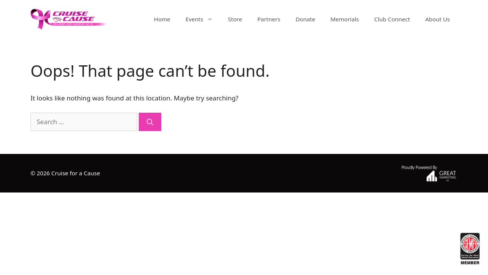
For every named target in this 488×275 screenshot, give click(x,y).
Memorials (345, 19)
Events (203, 19)
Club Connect (392, 19)
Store (235, 19)
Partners (268, 19)
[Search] (150, 122)
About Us (437, 19)
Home (162, 19)
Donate (305, 19)
